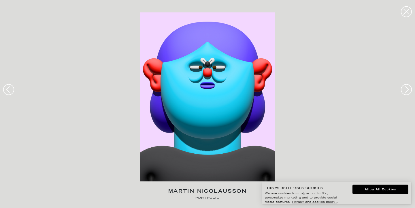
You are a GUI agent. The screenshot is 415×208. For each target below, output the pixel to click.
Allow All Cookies (380, 189)
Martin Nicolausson (207, 192)
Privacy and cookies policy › (314, 202)
